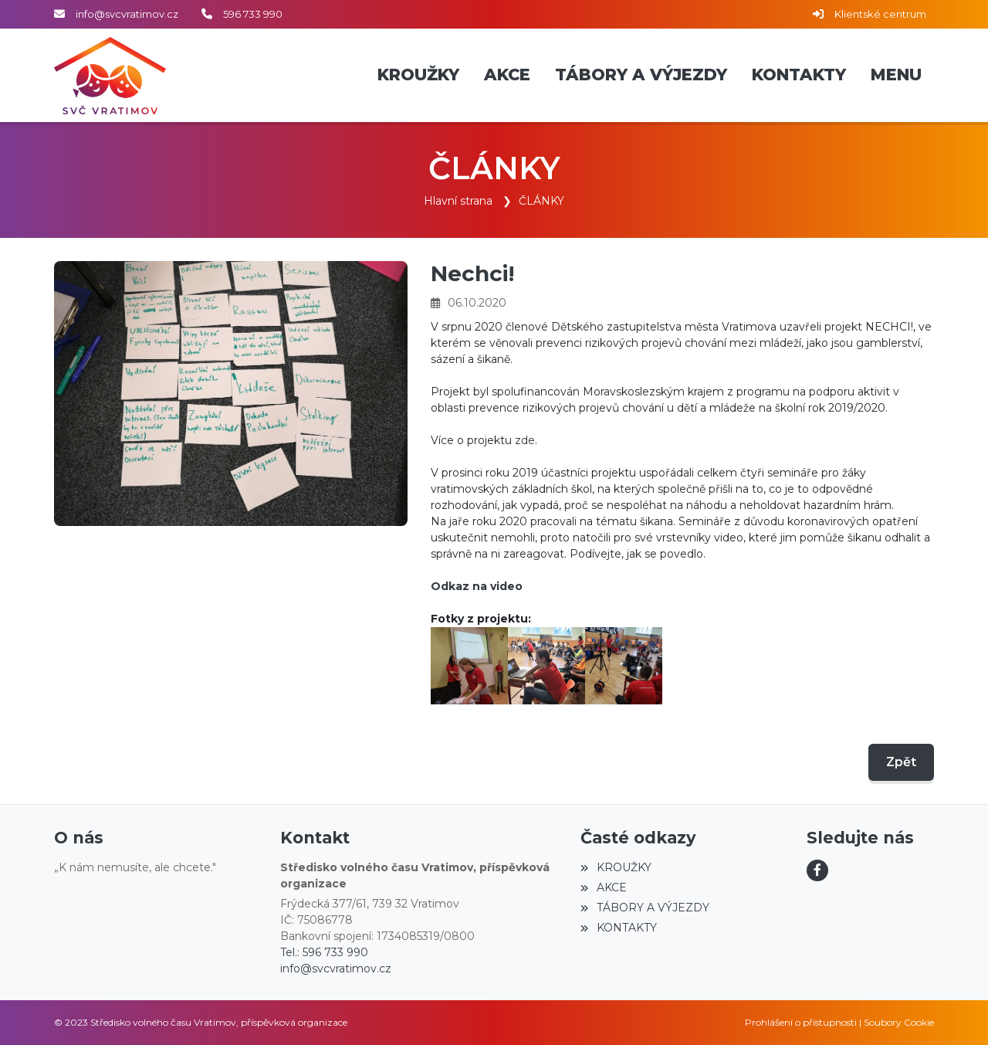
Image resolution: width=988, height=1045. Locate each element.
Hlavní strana (458, 201)
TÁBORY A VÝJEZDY (644, 907)
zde (525, 439)
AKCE (603, 887)
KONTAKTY (618, 928)
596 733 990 (253, 14)
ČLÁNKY (541, 201)
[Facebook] (817, 870)
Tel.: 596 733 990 (324, 952)
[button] (896, 75)
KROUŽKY (615, 867)
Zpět (901, 761)
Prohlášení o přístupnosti (801, 1022)
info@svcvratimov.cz (127, 14)
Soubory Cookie (899, 1022)
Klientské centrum (880, 14)
